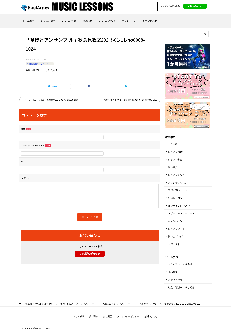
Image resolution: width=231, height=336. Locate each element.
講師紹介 (87, 20)
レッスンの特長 (107, 20)
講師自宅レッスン (177, 190)
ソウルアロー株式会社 (180, 264)
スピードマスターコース (181, 213)
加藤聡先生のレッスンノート (39, 64)
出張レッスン (175, 198)
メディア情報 (175, 279)
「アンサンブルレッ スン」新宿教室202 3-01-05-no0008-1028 (50, 100)
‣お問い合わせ (194, 6)
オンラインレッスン (179, 205)
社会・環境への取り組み (181, 287)
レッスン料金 (69, 20)
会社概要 (107, 316)
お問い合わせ (150, 20)
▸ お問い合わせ (90, 253)
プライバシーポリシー (128, 316)
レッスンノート (176, 228)
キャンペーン (129, 20)
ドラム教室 (28, 20)
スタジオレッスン (177, 182)
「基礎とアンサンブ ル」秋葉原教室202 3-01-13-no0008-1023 (129, 100)
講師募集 (173, 272)
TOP (38, 303)
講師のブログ (175, 236)
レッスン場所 (48, 20)
